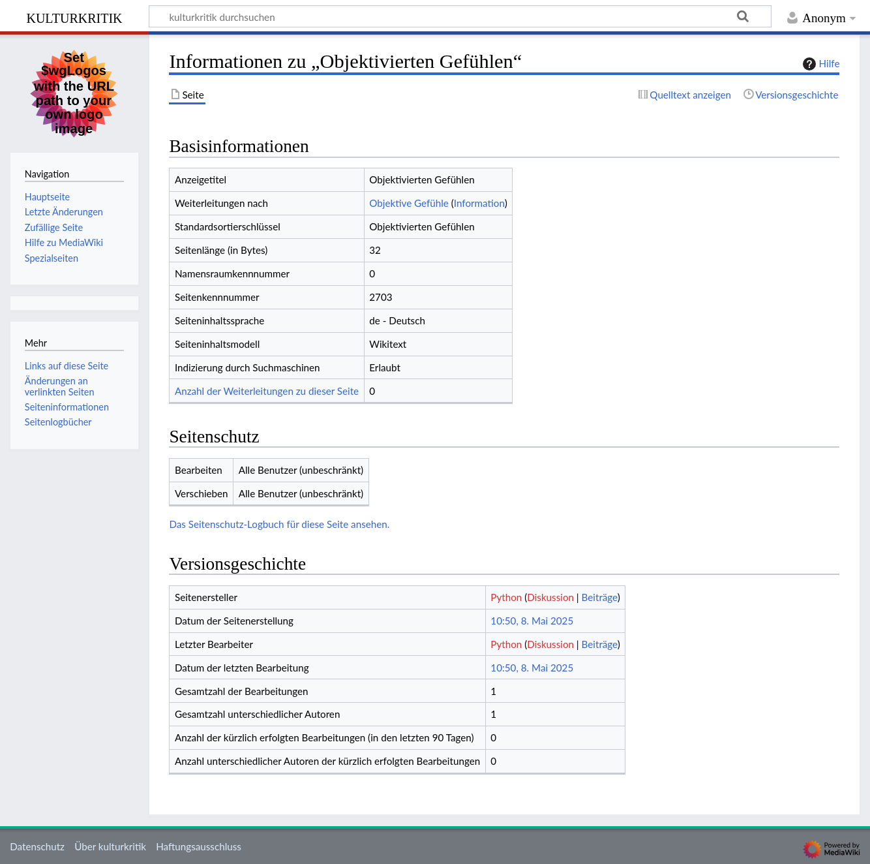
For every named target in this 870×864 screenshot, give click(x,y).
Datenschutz (37, 846)
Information (479, 203)
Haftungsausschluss (198, 846)
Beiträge (600, 597)
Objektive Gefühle (409, 203)
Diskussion (550, 597)
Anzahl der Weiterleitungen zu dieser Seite (267, 391)
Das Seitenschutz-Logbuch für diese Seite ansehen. (279, 524)
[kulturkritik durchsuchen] (460, 16)
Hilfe (820, 63)
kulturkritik (74, 17)
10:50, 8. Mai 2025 (531, 620)
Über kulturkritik (110, 846)
